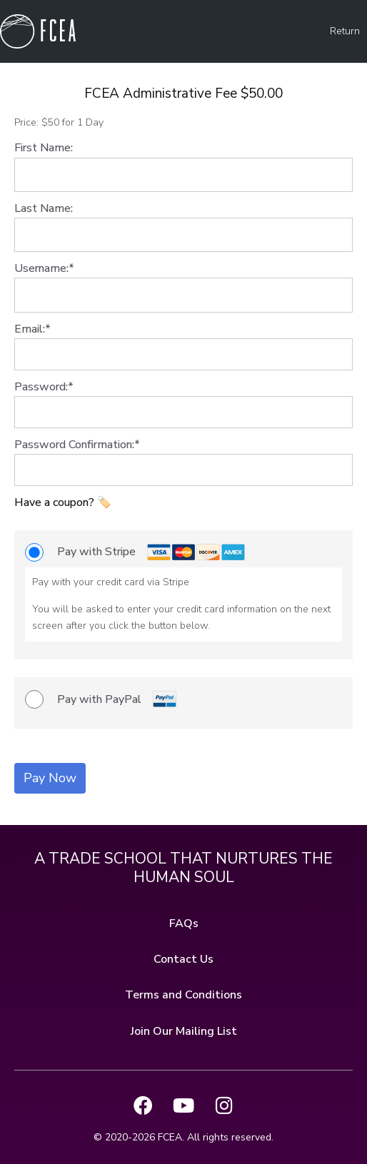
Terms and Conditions (183, 995)
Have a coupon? (55, 502)
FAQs (183, 923)
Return (345, 31)
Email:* (32, 329)
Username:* (44, 268)
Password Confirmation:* (77, 444)
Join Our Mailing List (184, 1031)
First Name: (43, 148)
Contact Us (183, 959)
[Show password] (332, 412)
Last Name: (43, 208)
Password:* (44, 387)
